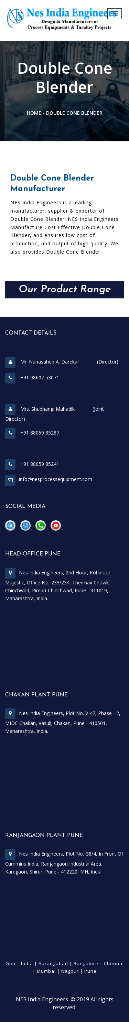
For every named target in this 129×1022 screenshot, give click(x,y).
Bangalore (86, 963)
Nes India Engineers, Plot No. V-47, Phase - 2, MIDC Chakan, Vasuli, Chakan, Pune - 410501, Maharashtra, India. (62, 722)
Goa (10, 963)
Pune (90, 971)
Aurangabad (53, 963)
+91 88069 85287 (32, 432)
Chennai (114, 963)
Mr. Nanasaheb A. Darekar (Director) (61, 361)
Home (34, 113)
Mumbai (46, 971)
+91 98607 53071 (32, 377)
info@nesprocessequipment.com (55, 479)
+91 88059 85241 (32, 464)
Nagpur (70, 971)
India (27, 963)
